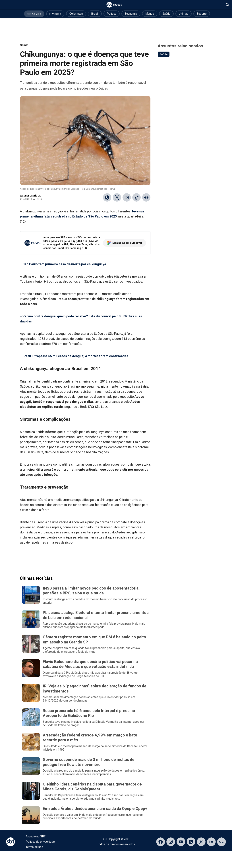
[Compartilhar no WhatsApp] (107, 197)
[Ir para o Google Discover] (146, 197)
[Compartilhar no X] (117, 197)
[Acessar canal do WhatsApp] (191, 841)
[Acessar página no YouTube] (181, 841)
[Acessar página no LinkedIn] (211, 841)
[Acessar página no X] (201, 841)
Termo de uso (34, 847)
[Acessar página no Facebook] (160, 841)
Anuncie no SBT (35, 836)
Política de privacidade (40, 841)
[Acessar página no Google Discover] (221, 841)
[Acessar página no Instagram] (170, 841)
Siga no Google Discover (124, 243)
